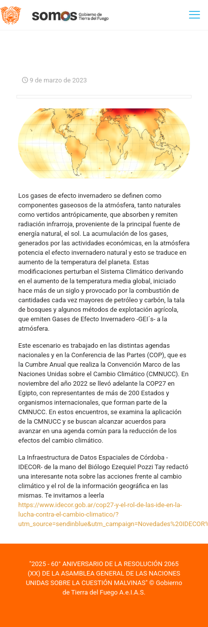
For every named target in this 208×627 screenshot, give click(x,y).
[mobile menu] (194, 14)
